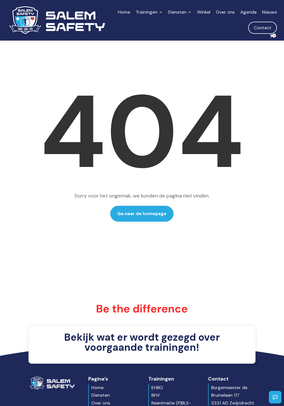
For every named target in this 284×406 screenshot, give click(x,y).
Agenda (248, 12)
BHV (155, 395)
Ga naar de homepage (141, 214)
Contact (262, 28)
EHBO (157, 388)
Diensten (177, 12)
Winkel (203, 12)
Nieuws (269, 12)
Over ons (225, 12)
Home (124, 12)
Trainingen (146, 12)
